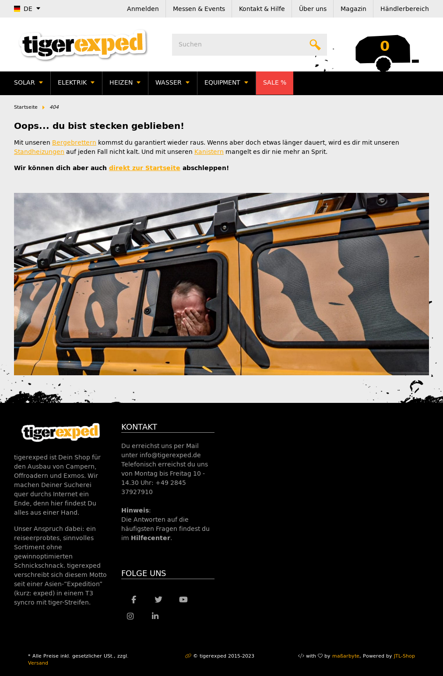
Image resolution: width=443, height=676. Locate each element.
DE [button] (23, 9)
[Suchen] (249, 45)
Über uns (313, 9)
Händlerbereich (404, 9)
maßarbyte (345, 656)
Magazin (353, 9)
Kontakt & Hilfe (262, 9)
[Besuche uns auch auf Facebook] (134, 599)
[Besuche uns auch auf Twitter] (159, 599)
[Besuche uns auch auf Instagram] (130, 616)
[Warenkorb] (385, 45)
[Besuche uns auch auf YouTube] (184, 599)
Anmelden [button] (143, 9)
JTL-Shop (404, 656)
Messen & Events (199, 9)
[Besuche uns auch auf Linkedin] (155, 616)
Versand (38, 663)
